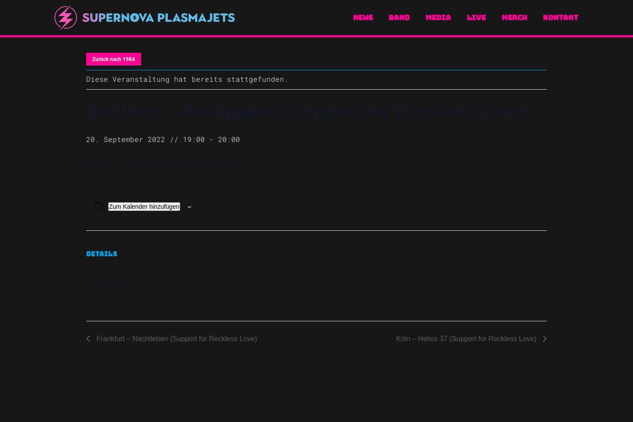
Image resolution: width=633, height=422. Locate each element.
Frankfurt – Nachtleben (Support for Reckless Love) (176, 338)
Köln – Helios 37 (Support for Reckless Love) (467, 338)
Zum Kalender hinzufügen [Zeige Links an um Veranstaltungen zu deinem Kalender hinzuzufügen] (144, 206)
